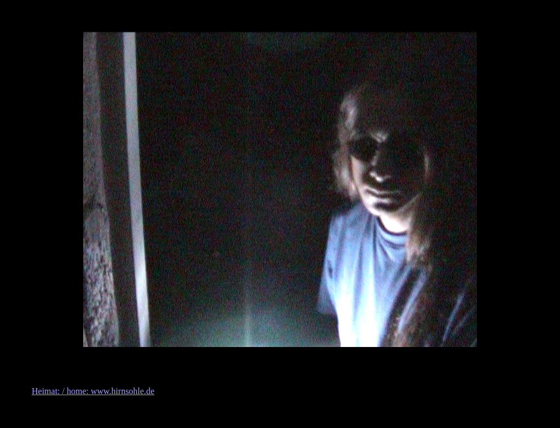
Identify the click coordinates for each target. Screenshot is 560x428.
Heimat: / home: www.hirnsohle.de (93, 391)
